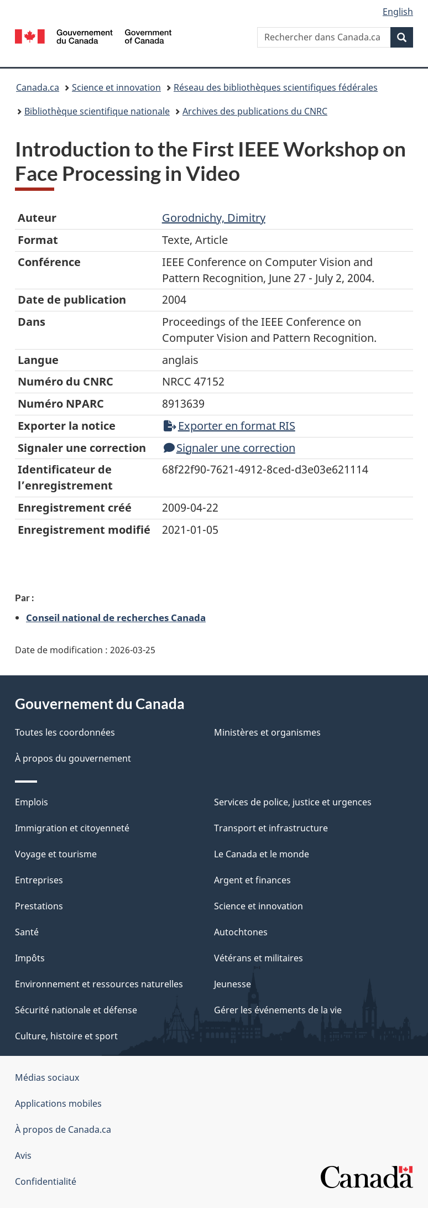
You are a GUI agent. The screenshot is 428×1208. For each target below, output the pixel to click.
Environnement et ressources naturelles (99, 984)
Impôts (30, 958)
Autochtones (241, 932)
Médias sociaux (47, 1077)
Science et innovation (116, 87)
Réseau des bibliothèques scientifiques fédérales (276, 87)
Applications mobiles (58, 1103)
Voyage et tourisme (56, 854)
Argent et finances (252, 880)
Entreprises (39, 880)
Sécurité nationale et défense (76, 1010)
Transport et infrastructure (271, 828)
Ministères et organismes (267, 732)
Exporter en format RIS (229, 425)
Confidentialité (45, 1181)
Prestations (39, 906)
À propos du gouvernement (73, 758)
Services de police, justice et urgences (293, 802)
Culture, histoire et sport (66, 1036)
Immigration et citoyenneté (72, 828)
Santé (27, 932)
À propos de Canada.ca (63, 1129)
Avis (23, 1155)
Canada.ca (37, 87)
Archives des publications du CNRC (254, 111)
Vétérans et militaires (258, 958)
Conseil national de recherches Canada (116, 617)
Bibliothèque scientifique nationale (97, 111)
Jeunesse (232, 984)
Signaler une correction (229, 447)
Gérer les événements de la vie (278, 1010)
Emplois (31, 802)
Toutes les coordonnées (65, 732)
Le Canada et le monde (261, 854)
